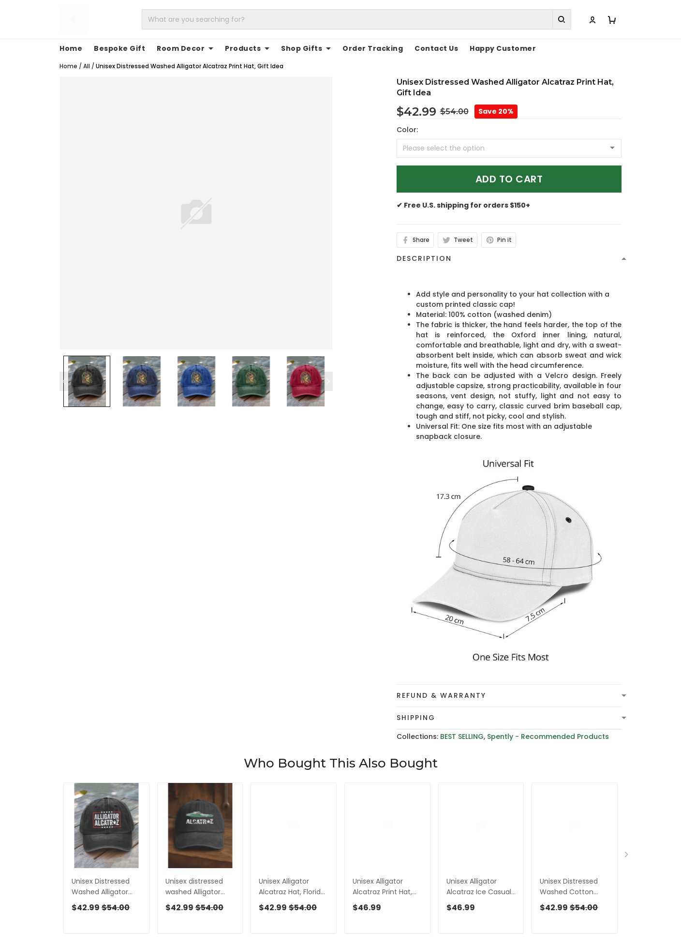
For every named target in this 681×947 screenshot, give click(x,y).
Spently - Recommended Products (548, 736)
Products (247, 48)
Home (70, 48)
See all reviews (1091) (94, 794)
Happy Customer (503, 48)
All (86, 66)
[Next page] (328, 381)
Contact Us (436, 48)
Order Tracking (372, 48)
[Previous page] (64, 381)
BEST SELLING (462, 736)
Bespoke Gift (119, 48)
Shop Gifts (306, 48)
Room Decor (185, 48)
